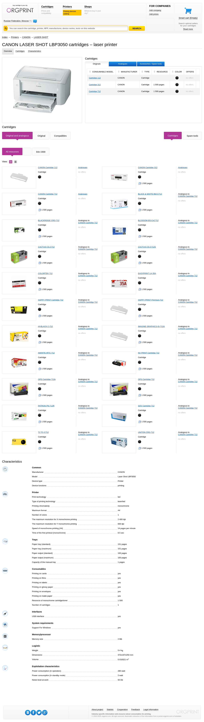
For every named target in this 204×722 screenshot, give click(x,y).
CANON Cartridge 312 (147, 167)
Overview (8, 51)
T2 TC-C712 (43, 432)
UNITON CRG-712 (146, 432)
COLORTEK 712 (45, 273)
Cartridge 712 (95, 91)
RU (30, 21)
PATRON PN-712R (46, 406)
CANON (26, 37)
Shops (88, 6)
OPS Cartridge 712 (146, 379)
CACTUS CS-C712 (46, 247)
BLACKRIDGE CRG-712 (48, 220)
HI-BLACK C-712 (45, 326)
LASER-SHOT (41, 37)
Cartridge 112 (95, 78)
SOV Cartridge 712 (146, 406)
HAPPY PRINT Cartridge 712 (50, 300)
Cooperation (122, 709)
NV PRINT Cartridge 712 (148, 353)
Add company (155, 10)
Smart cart (188, 18)
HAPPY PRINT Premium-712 (150, 300)
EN (35, 21)
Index (5, 37)
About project (97, 709)
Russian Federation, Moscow (16, 21)
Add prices (153, 14)
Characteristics (34, 51)
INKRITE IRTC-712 (46, 353)
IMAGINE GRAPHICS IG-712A (151, 326)
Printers (67, 6)
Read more (188, 29)
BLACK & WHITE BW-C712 (150, 194)
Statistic (110, 709)
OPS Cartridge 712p (47, 379)
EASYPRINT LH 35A (147, 273)
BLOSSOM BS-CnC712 (148, 220)
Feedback (135, 709)
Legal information (150, 709)
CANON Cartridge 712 (47, 194)
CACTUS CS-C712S (147, 247)
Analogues (82, 167)
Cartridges (47, 6)
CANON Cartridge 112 (47, 167)
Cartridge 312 (95, 84)
